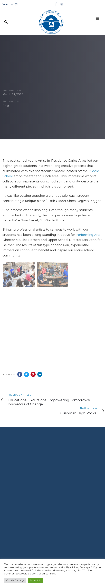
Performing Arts (88, 235)
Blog (6, 105)
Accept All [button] (35, 580)
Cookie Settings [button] (15, 580)
